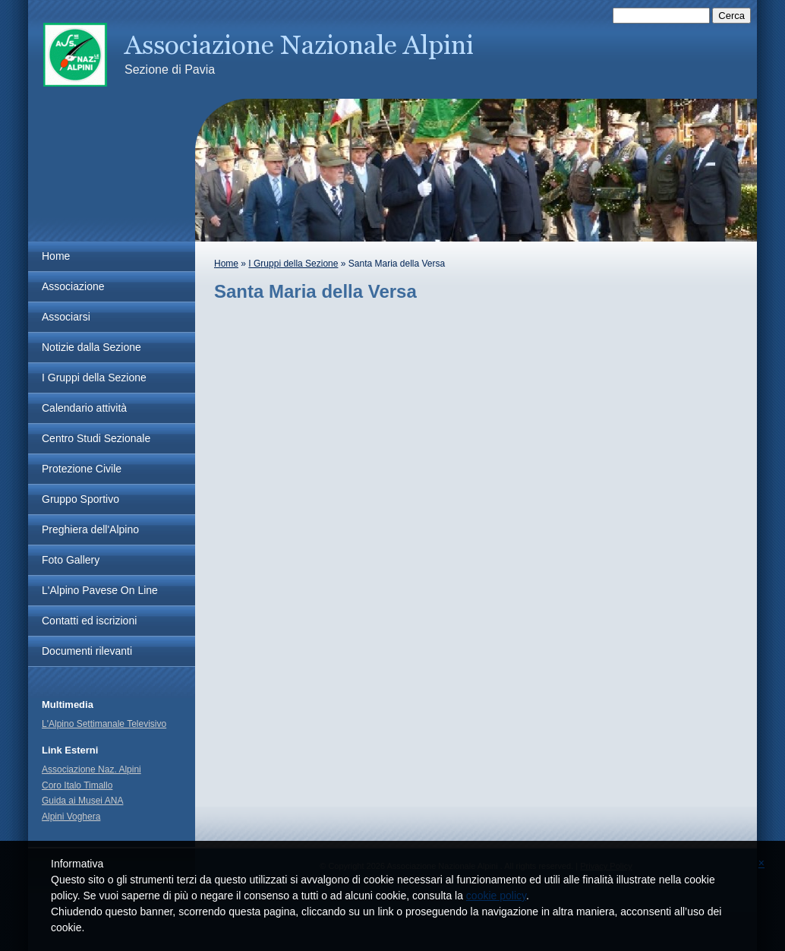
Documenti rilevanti (87, 651)
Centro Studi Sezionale (96, 438)
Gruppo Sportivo (80, 499)
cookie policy (496, 895)
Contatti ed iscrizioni (89, 621)
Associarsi (66, 317)
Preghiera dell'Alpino (90, 529)
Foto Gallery (70, 560)
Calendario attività (84, 408)
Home (226, 263)
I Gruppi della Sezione (293, 263)
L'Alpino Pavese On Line (100, 590)
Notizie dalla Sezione (91, 347)
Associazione (73, 286)
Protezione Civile (81, 469)
